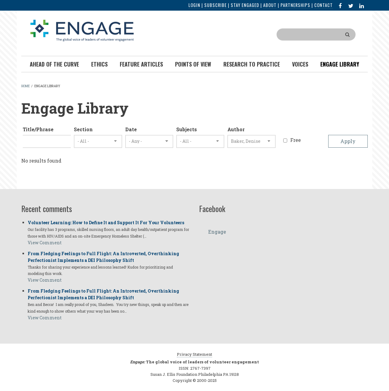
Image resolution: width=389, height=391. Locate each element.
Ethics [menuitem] (99, 64)
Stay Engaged (245, 5)
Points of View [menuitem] (193, 64)
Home (25, 86)
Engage (217, 231)
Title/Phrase (38, 129)
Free (295, 140)
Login (194, 5)
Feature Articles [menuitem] (141, 64)
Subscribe (215, 5)
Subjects (186, 129)
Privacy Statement (194, 354)
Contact (323, 5)
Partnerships (295, 5)
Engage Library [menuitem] (339, 64)
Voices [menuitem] (300, 64)
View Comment (45, 242)
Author (236, 129)
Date (131, 129)
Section (83, 129)
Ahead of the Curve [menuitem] (54, 64)
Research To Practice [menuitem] (251, 64)
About (270, 5)
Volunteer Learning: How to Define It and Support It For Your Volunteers (106, 222)
